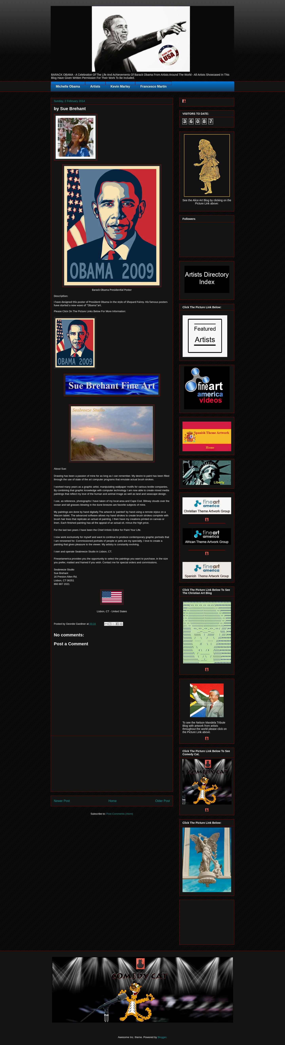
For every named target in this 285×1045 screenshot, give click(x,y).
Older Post (162, 801)
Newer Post (62, 801)
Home (112, 801)
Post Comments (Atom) (119, 813)
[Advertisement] (112, 764)
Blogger (162, 1037)
